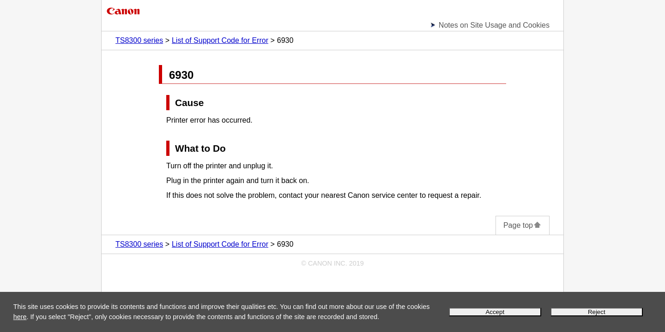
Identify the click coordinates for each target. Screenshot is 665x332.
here (20, 316)
